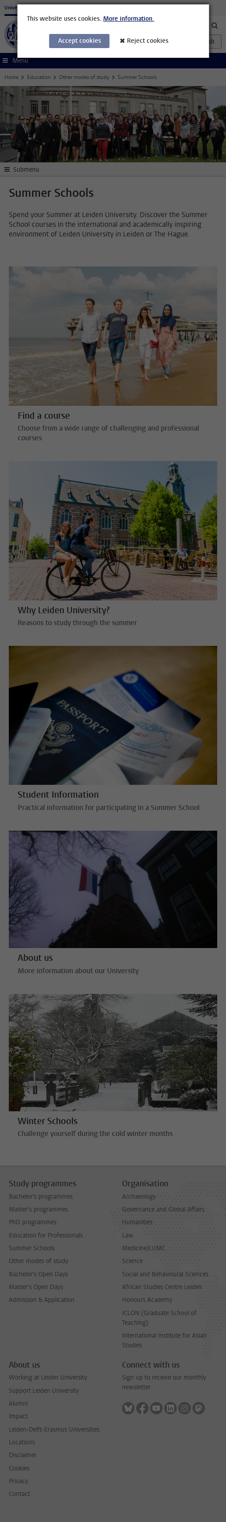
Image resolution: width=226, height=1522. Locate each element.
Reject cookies (147, 41)
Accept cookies (79, 41)
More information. (128, 19)
